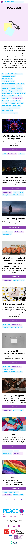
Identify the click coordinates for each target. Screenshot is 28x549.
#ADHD (14, 105)
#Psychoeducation (17, 98)
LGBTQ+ (14, 477)
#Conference (12, 103)
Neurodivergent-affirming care (9, 113)
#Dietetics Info (18, 73)
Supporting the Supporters (14, 395)
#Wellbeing (5, 88)
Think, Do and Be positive (14, 304)
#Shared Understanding (19, 93)
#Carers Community (7, 93)
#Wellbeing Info (9, 73)
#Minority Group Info (7, 78)
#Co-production (15, 108)
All (3, 73)
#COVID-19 (12, 88)
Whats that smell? (14, 177)
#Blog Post (20, 103)
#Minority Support (6, 98)
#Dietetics (4, 96)
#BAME (12, 100)
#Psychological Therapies (8, 86)
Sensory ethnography (7, 110)
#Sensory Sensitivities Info (8, 76)
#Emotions (19, 88)
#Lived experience (6, 105)
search (23, 2)
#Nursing (4, 91)
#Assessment (5, 100)
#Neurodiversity (6, 108)
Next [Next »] (20, 500)
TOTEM (16, 521)
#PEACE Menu (12, 96)
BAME (14, 434)
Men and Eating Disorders (14, 219)
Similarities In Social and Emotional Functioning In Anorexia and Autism (14, 261)
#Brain (19, 96)
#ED (19, 105)
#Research (4, 103)
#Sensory (19, 86)
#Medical (19, 91)
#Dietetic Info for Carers (8, 81)
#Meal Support (20, 83)
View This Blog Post (14, 149)
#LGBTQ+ (18, 100)
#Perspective (12, 91)
